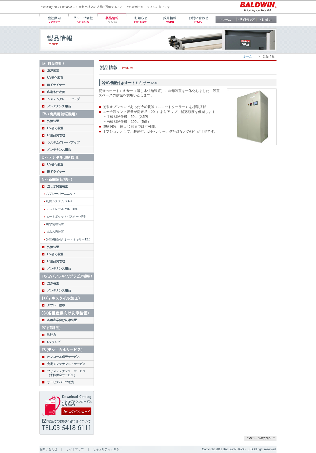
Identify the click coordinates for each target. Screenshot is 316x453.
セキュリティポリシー (107, 449)
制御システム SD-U (59, 201)
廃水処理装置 (55, 224)
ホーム (247, 56)
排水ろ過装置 (55, 232)
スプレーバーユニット (61, 193)
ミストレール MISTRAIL (62, 209)
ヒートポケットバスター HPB (66, 216)
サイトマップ (75, 449)
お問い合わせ (48, 449)
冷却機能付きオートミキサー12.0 (68, 239)
